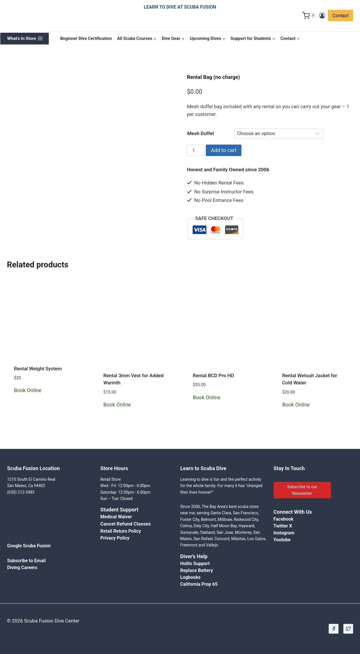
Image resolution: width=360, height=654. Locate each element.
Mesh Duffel (200, 133)
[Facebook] (333, 629)
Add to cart (224, 150)
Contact (340, 15)
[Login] (322, 16)
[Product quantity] (196, 150)
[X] (348, 629)
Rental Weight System (38, 368)
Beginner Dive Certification (86, 38)
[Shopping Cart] (309, 15)
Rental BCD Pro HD (213, 375)
